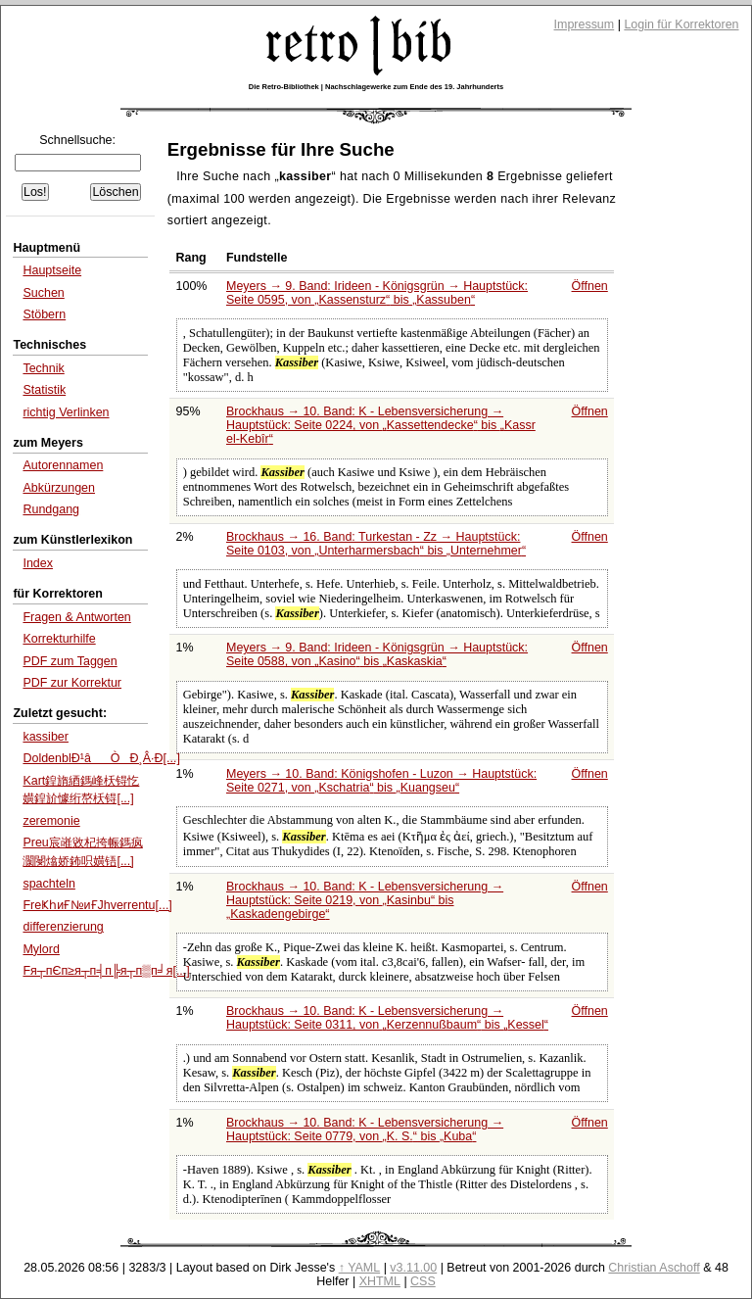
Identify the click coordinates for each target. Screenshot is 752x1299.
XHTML (379, 1281)
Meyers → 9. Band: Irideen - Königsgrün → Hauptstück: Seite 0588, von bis (377, 654)
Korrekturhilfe (59, 639)
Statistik (44, 390)
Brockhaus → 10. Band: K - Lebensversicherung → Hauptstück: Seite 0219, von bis (364, 900)
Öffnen (590, 286)
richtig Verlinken (66, 412)
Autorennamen (63, 465)
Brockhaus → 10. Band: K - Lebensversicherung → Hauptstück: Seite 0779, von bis (364, 1129)
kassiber (46, 737)
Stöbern (44, 314)
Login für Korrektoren (681, 24)
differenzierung (63, 927)
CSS (423, 1281)
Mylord (41, 949)
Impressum (584, 24)
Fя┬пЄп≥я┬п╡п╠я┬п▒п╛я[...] (106, 971)
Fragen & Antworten (76, 617)
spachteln (48, 883)
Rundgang (51, 509)
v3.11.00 (413, 1268)
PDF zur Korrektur (72, 683)
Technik (43, 368)
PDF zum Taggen (70, 661)
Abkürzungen (59, 488)
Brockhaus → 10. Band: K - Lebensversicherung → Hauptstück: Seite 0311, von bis (387, 1018)
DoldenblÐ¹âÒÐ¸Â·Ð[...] (101, 758)
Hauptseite (52, 270)
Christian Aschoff (653, 1268)
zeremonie (51, 821)
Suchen (43, 293)
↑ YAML (360, 1268)
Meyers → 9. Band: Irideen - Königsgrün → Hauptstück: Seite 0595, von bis (377, 293)
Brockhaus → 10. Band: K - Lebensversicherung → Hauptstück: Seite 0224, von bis (381, 425)
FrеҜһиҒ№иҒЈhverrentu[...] (97, 905)
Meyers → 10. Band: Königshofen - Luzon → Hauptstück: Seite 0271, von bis (381, 780)
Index (38, 563)
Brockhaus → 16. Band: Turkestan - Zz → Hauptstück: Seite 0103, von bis (376, 543)
